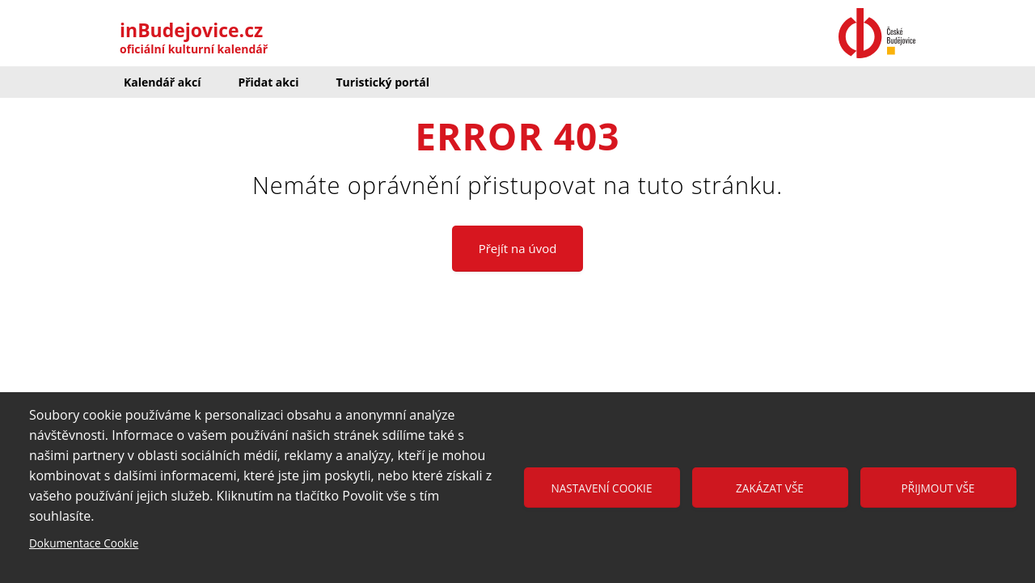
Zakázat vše (770, 488)
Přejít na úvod (518, 248)
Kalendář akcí (162, 82)
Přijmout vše (938, 488)
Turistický (382, 82)
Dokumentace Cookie (83, 543)
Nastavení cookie (602, 488)
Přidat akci (268, 82)
